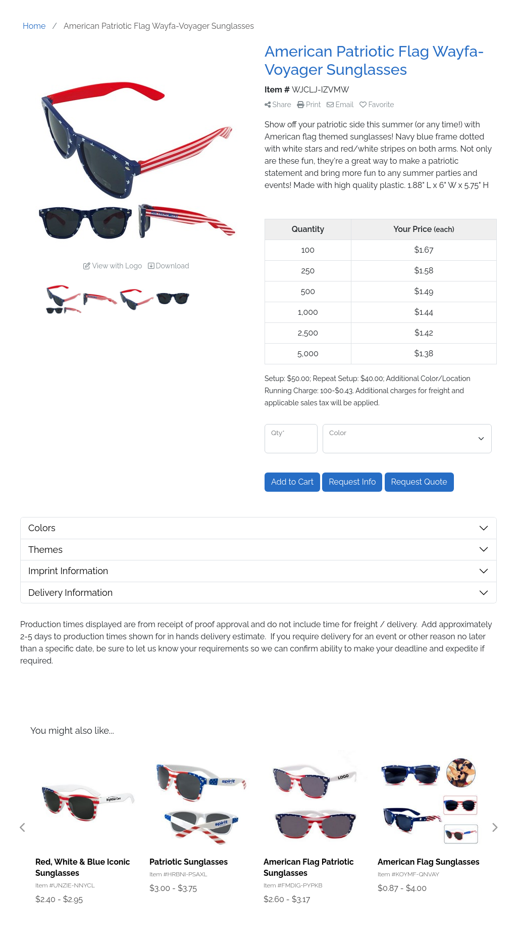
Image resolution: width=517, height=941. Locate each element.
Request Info (352, 482)
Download (168, 266)
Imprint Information (68, 571)
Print (309, 105)
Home (34, 26)
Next (494, 828)
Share (278, 105)
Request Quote (419, 482)
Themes (45, 549)
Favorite (376, 105)
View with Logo (112, 266)
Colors (42, 528)
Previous (23, 828)
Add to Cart (292, 482)
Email (340, 105)
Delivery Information (70, 592)
